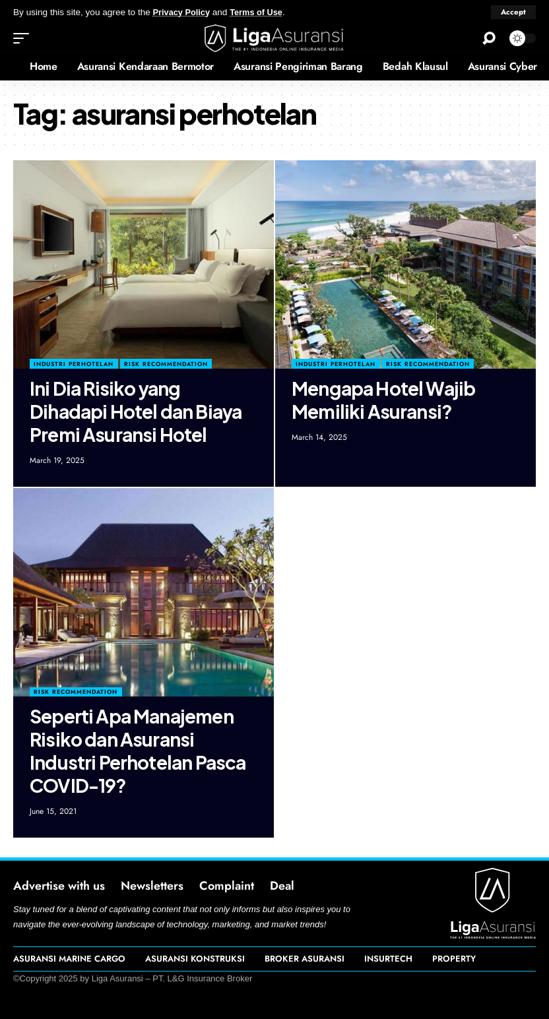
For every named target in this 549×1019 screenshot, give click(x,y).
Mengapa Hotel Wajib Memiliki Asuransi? (383, 400)
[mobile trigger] (24, 38)
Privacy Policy (183, 12)
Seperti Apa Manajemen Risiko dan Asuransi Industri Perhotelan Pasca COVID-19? (137, 750)
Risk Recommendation (166, 363)
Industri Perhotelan (73, 363)
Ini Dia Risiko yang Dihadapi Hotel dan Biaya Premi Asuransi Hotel (136, 411)
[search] (489, 38)
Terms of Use (262, 12)
